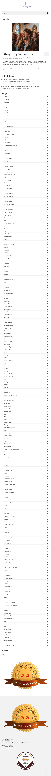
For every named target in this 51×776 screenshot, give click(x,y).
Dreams (6, 247)
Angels (5, 118)
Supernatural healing (9, 602)
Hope (5, 379)
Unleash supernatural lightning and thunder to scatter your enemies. (21, 86)
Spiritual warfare (8, 589)
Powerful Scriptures (9, 492)
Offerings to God (8, 443)
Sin (4, 564)
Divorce (6, 239)
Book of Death (7, 161)
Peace (5, 468)
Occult (5, 441)
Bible (5, 139)
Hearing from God (8, 360)
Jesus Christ (36, 57)
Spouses (6, 594)
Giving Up (6, 298)
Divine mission (7, 234)
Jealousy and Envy (9, 400)
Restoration (10, 58)
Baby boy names (8, 126)
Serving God (7, 554)
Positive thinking (8, 481)
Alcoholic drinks (8, 113)
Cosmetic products (9, 212)
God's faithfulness (8, 322)
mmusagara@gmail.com (9, 748)
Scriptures (6, 548)
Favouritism (7, 274)
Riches (5, 527)
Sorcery (6, 581)
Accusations (7, 102)
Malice (5, 419)
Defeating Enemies (9, 223)
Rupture (6, 530)
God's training (7, 347)
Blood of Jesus (7, 153)
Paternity (6, 462)
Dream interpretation (9, 244)
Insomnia (6, 390)
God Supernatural (8, 309)
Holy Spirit (32, 57)
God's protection (8, 341)
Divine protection (8, 236)
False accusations (8, 269)
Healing (6, 355)
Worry (5, 643)
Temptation (6, 610)
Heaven (6, 363)
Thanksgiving (7, 613)
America (6, 115)
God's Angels (7, 312)
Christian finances (8, 188)
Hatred (5, 352)
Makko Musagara (8, 57)
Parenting (6, 457)
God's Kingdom (26, 57)
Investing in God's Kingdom (11, 395)
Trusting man (7, 629)
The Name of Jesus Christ (10, 616)
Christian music (8, 199)
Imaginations (7, 384)
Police (5, 473)
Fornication (7, 290)
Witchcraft (6, 637)
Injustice (6, 387)
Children (6, 182)
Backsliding (7, 131)
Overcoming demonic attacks (11, 449)
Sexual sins (7, 562)
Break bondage (8, 172)
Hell (5, 365)
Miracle (6, 430)
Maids (5, 417)
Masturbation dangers (9, 427)
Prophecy (6, 505)
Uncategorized (7, 632)
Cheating (6, 177)
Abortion (6, 96)
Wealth (5, 634)
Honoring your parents (9, 376)
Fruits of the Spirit (8, 293)
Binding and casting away (10, 145)
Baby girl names (8, 129)
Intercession (7, 392)
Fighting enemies (8, 279)
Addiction (6, 104)
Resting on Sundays (9, 516)
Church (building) (8, 209)
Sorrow (5, 583)
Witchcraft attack (8, 640)
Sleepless (6, 573)
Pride (5, 500)
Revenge (6, 521)
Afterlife (6, 110)
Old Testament (41, 57)
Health (5, 357)
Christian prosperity (9, 204)
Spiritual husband (8, 586)
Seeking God (17, 58)
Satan (14, 58)
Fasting (6, 271)
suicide (5, 597)
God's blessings (8, 314)
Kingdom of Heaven (9, 408)
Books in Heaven (8, 166)
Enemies (6, 252)
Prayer (5, 495)
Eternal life (6, 258)
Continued (29, 64)
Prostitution (7, 511)
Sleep (5, 570)
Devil (5, 231)
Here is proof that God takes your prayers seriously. (16, 81)
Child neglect (7, 180)
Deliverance (7, 226)
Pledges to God (8, 470)
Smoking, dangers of (9, 578)
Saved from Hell (8, 546)
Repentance (7, 513)
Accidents (6, 99)
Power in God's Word (9, 484)
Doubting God (7, 242)
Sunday (43, 68)
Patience (6, 465)
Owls (5, 454)
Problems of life (8, 503)
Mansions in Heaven (9, 422)
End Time (6, 250)
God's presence (8, 336)
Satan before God (8, 538)
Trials (5, 624)
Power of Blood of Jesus (10, 486)
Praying (6, 497)
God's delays (7, 320)
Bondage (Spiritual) (9, 158)
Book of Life (7, 164)
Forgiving (6, 287)
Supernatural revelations (10, 605)
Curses (5, 217)
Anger (5, 121)
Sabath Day (37, 68)
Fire (5, 282)
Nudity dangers (8, 433)
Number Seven (8, 435)
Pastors (6, 460)
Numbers (6, 438)
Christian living (7, 191)
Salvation (6, 532)
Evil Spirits (6, 263)
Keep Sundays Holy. (20, 68)
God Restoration (8, 306)
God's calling (7, 317)
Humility (6, 382)
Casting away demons (9, 174)
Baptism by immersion (9, 134)
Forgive (6, 285)
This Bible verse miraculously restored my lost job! (16, 79)
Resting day (33, 68)
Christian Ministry (8, 196)
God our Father (20, 57)
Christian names (8, 201)
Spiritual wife (7, 591)
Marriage (6, 425)
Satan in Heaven (8, 540)
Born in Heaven (8, 169)
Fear (5, 277)
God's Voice (7, 349)
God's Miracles (7, 333)
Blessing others (8, 150)
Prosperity (6, 508)
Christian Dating (8, 185)
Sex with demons (8, 559)
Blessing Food (7, 147)
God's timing (7, 344)
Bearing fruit (7, 137)
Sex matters (7, 556)
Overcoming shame (9, 451)
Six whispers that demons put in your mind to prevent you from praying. (21, 83)
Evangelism (7, 260)
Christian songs (8, 207)
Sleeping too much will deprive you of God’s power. (16, 88)
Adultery (6, 107)
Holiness (6, 368)
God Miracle (7, 301)
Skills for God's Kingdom (10, 567)
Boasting (6, 156)
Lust (5, 414)
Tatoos (5, 608)
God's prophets (8, 339)
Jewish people (7, 406)
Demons (6, 228)
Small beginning (8, 575)
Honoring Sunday (8, 373)
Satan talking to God (9, 543)
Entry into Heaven (8, 255)
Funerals (6, 295)
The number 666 (8, 618)
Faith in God (7, 266)
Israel (5, 398)
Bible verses (7, 142)
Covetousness (7, 215)
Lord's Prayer (7, 411)
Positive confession (9, 478)
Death (5, 220)
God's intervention (8, 325)
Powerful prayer (8, 489)
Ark (4, 123)
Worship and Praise (9, 645)
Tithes (5, 621)
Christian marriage (8, 193)
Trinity (5, 626)
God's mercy (7, 330)
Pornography (7, 476)
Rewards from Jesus (9, 524)
